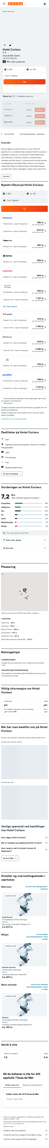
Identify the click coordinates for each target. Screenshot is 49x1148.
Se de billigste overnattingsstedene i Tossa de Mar (37, 936)
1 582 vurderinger (18, 61)
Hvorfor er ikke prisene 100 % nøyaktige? (26, 1139)
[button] (4, 3)
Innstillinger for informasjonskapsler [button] (14, 419)
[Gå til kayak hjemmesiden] (15, 3)
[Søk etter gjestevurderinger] (26, 533)
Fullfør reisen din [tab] (12, 1085)
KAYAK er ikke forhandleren (26, 1130)
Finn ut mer (8, 403)
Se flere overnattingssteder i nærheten (37, 887)
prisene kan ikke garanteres (15, 1123)
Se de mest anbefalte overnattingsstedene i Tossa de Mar (37, 986)
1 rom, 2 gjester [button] (11, 75)
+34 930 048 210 (10, 58)
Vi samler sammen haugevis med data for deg (26, 1134)
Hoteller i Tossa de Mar (14, 1099)
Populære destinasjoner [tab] (32, 1085)
